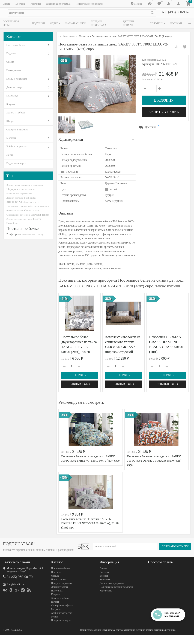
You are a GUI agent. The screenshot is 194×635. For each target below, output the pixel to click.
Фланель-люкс (29, 234)
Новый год (12, 223)
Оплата (6, 3)
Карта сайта (106, 590)
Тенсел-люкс (12, 206)
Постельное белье (15, 23)
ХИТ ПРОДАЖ (14, 202)
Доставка (20, 3)
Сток (21, 189)
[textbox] (82, 12)
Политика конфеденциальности (116, 587)
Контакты (36, 3)
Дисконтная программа (58, 3)
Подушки (38, 23)
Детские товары (135, 23)
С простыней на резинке (18, 214)
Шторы (10, 121)
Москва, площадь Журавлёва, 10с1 (25, 568)
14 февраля (12, 189)
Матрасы (11, 138)
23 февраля (13, 234)
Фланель (37, 219)
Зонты (9, 155)
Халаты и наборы (15, 112)
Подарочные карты (16, 163)
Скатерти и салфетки (17, 129)
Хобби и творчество (16, 146)
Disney (40, 234)
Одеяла (56, 23)
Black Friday (30, 197)
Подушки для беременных (19, 193)
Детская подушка (14, 197)
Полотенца (159, 23)
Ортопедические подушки (19, 219)
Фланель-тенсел (31, 202)
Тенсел (45, 214)
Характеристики (70, 139)
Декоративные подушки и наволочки (24, 185)
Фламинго (29, 189)
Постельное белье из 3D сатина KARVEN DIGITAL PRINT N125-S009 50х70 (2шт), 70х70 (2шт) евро (90, 523)
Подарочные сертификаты (89, 3)
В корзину (164, 100)
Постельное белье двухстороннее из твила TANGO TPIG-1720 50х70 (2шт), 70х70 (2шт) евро (79, 347)
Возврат (104, 575)
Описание (65, 213)
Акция (36, 210)
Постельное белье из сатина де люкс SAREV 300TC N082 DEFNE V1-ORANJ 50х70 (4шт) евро (154, 460)
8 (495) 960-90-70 (178, 12)
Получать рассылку (175, 546)
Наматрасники (76, 23)
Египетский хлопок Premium (34, 206)
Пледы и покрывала (105, 23)
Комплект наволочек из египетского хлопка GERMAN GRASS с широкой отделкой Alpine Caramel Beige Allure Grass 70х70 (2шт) (122, 352)
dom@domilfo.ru (15, 584)
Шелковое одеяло (14, 210)
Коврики (10, 104)
